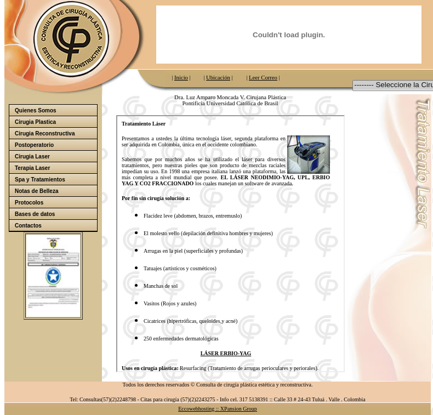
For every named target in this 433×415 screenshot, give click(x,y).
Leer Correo (263, 78)
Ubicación (218, 78)
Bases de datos (55, 214)
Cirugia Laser (32, 157)
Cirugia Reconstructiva (45, 133)
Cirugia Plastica (55, 122)
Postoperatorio (55, 145)
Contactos (28, 226)
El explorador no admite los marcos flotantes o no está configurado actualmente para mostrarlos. (230, 243)
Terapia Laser (32, 168)
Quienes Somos (55, 110)
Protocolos (29, 203)
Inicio (181, 78)
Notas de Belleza (36, 191)
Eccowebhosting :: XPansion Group (217, 409)
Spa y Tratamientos (55, 180)
